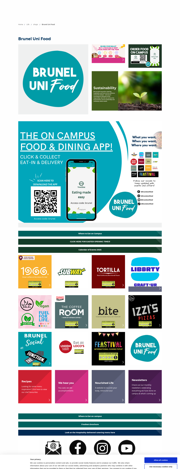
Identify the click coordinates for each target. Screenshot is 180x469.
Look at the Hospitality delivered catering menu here (90, 432)
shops (35, 24)
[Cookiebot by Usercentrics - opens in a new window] (15, 464)
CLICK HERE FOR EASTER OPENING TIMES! (90, 241)
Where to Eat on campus (90, 416)
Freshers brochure (90, 424)
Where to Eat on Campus (90, 233)
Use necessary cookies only (160, 454)
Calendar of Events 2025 (90, 250)
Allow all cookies (161, 447)
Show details (35, 464)
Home (20, 24)
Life (28, 24)
